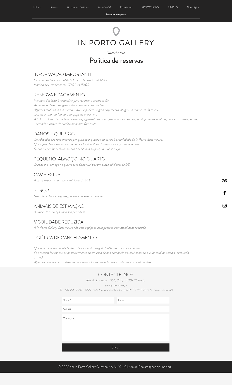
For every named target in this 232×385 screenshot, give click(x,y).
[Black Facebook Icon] (224, 193)
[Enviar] (115, 347)
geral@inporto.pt (116, 285)
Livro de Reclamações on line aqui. (150, 366)
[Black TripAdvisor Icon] (224, 180)
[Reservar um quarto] (116, 14)
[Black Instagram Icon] (224, 206)
